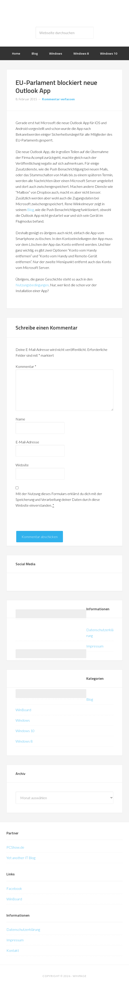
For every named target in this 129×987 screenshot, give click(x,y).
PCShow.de (15, 847)
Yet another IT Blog (20, 858)
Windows (23, 720)
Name (20, 419)
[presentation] (49, 522)
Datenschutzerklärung (23, 929)
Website (22, 465)
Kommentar (26, 366)
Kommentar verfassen (58, 99)
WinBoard (23, 710)
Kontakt (12, 950)
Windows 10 (25, 731)
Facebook (14, 888)
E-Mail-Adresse (27, 442)
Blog (30, 209)
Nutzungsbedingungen (32, 285)
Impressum (94, 646)
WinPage (64, 13)
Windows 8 (24, 741)
